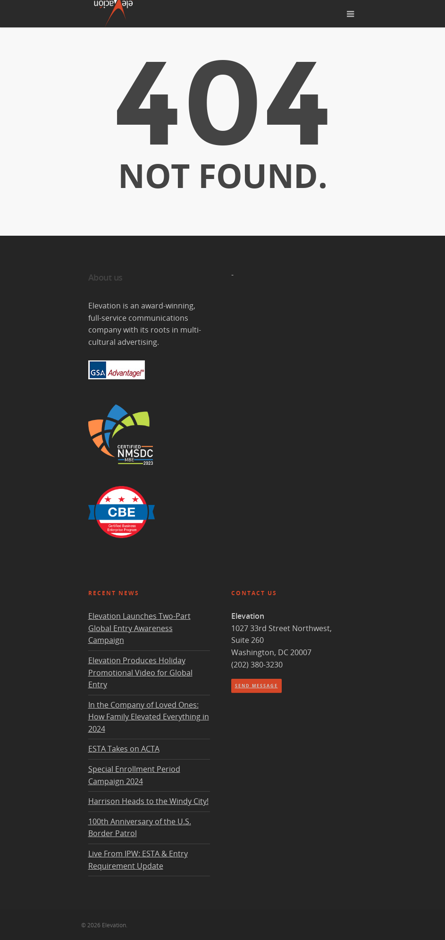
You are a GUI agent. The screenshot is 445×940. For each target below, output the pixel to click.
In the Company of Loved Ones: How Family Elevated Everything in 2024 (148, 717)
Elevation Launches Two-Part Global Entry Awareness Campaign (139, 628)
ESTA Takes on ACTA (124, 748)
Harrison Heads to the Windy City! (148, 801)
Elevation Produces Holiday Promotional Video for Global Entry (140, 672)
